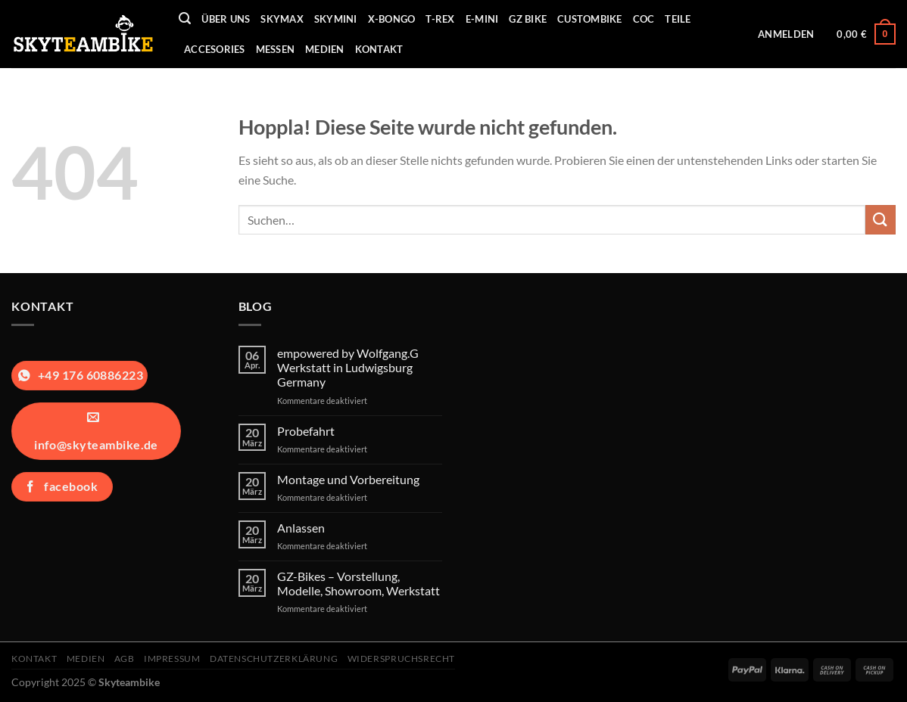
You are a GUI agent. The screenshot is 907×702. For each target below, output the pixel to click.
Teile (677, 19)
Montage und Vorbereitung (348, 479)
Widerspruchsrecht (401, 658)
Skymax (282, 19)
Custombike (589, 19)
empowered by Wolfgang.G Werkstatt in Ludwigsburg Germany (348, 367)
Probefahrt (306, 431)
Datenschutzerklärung (274, 658)
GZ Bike (528, 19)
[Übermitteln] (880, 220)
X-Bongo (392, 19)
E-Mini (482, 19)
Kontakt (379, 49)
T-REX (439, 19)
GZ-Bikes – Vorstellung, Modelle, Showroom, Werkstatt (358, 583)
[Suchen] (185, 18)
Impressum (172, 658)
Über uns (225, 19)
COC (644, 19)
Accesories (214, 49)
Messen (275, 49)
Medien (324, 49)
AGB (124, 658)
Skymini (335, 19)
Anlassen (301, 527)
